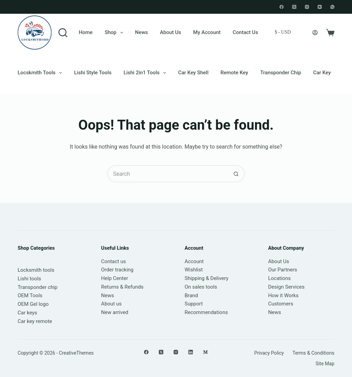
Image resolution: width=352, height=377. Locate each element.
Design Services (286, 287)
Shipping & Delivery (206, 278)
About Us (170, 32)
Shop (114, 33)
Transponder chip (280, 72)
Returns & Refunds (122, 287)
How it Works (283, 295)
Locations (279, 278)
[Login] (315, 32)
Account (194, 261)
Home (85, 32)
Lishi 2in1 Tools (146, 73)
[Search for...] (167, 173)
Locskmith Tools (41, 73)
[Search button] (236, 173)
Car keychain (328, 72)
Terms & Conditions (313, 353)
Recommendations (206, 312)
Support (194, 304)
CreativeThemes (76, 353)
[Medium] (205, 352)
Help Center (114, 278)
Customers (280, 304)
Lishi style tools (92, 72)
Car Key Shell (193, 72)
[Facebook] (281, 7)
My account (207, 32)
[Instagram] (307, 7)
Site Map (325, 363)
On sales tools (201, 287)
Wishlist (194, 270)
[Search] (62, 32)
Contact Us (245, 32)
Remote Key (234, 72)
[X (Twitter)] (294, 7)
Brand (191, 295)
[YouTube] (320, 7)
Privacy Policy (269, 353)
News (141, 32)
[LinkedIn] (190, 352)
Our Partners (282, 270)
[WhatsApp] (332, 7)
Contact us (113, 261)
